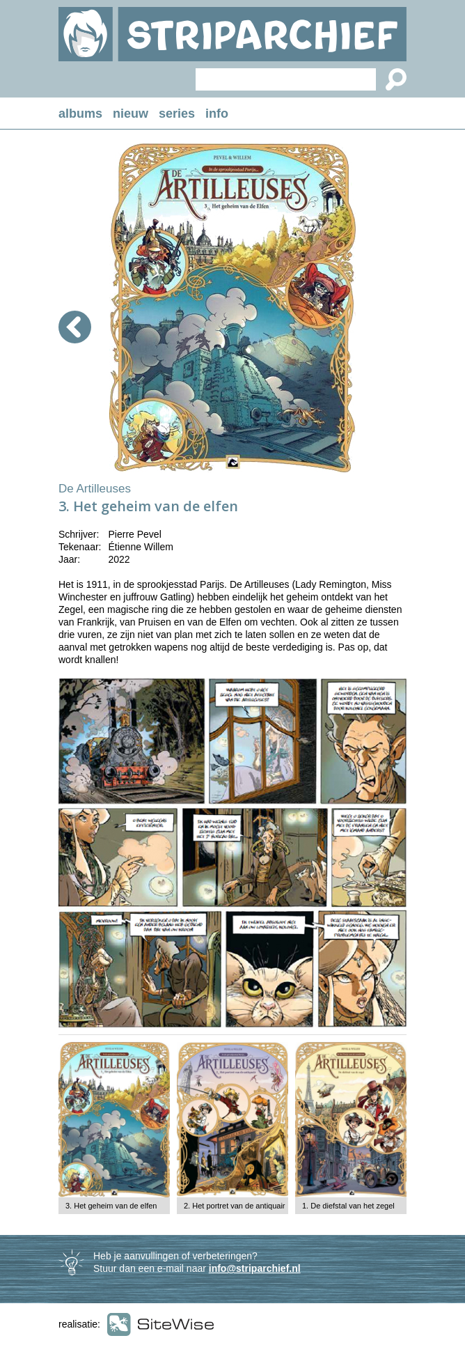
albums (80, 113)
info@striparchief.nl (255, 1268)
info (216, 113)
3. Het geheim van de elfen (111, 1206)
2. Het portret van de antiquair (234, 1206)
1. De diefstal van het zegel (348, 1206)
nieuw (130, 113)
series (177, 113)
